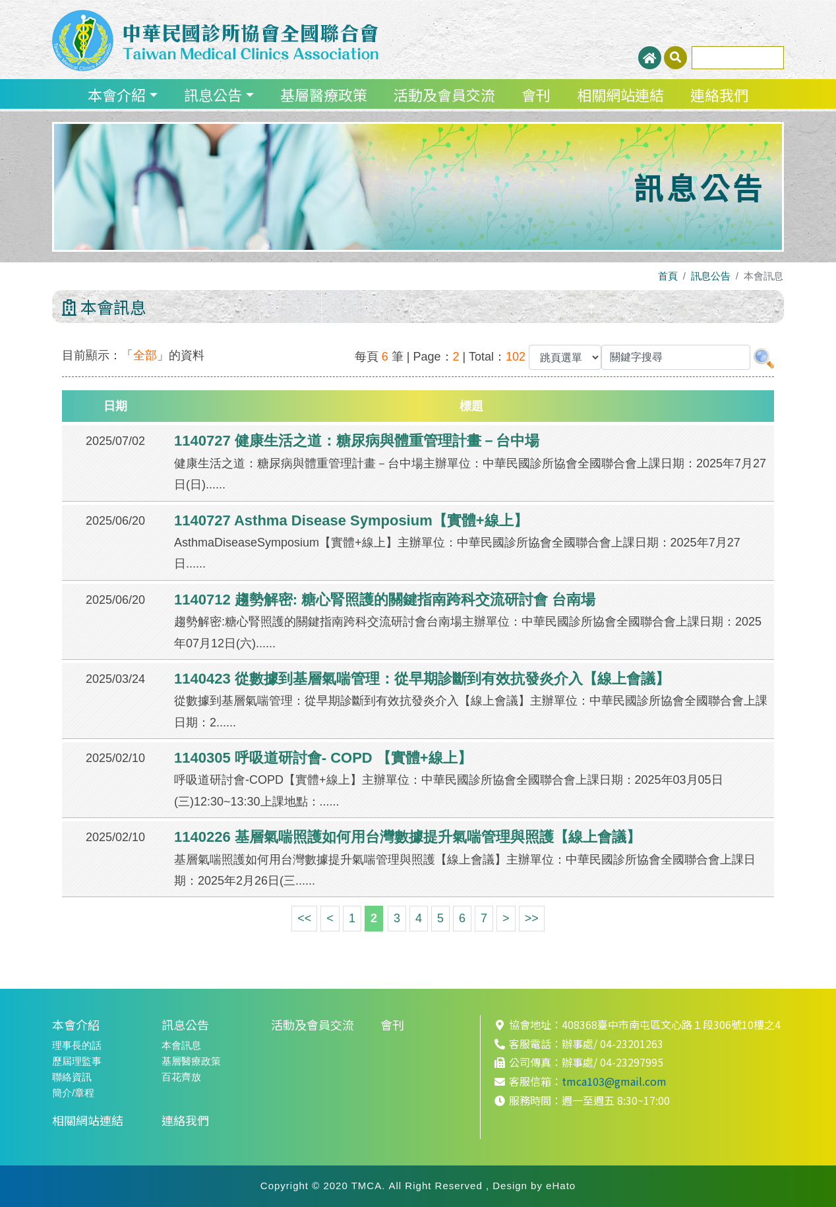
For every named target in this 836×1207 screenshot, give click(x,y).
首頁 (668, 275)
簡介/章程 (73, 1092)
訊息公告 (213, 94)
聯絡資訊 (72, 1076)
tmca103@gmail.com (614, 1081)
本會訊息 (181, 1045)
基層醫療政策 (323, 94)
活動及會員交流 (444, 94)
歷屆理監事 (77, 1061)
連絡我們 (719, 94)
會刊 (536, 94)
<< (304, 918)
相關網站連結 (620, 94)
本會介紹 (117, 94)
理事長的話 (77, 1045)
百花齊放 (181, 1076)
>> (532, 918)
